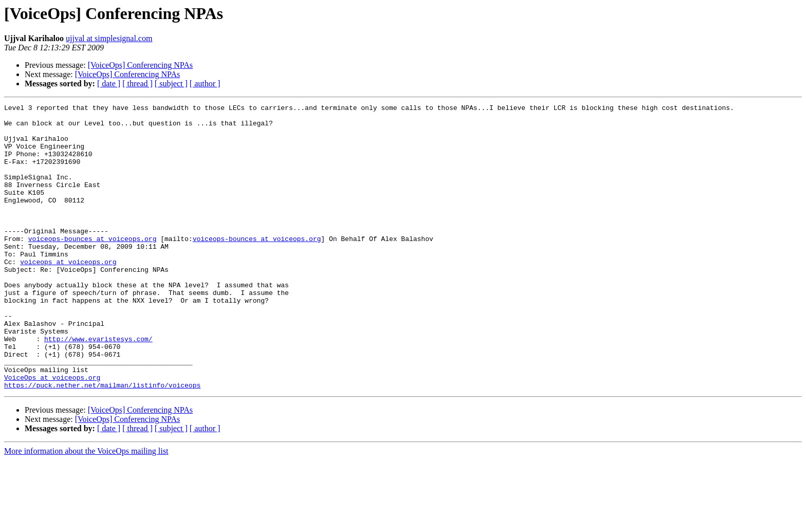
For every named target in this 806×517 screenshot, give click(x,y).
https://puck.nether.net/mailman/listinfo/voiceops (102, 442)
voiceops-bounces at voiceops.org (92, 266)
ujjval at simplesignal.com (109, 38)
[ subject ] (171, 83)
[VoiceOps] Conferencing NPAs (140, 65)
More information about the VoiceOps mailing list (86, 508)
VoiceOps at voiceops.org (52, 432)
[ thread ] (137, 83)
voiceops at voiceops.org (68, 294)
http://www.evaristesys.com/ (98, 386)
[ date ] (108, 83)
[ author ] (205, 83)
